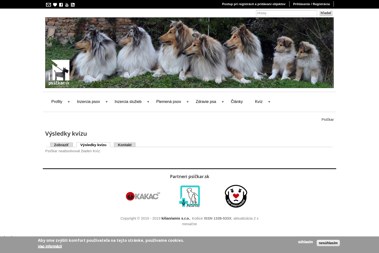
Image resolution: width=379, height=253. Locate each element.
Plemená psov (168, 102)
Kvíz (259, 102)
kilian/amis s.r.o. (175, 218)
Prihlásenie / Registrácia (311, 4)
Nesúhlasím (328, 243)
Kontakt (125, 145)
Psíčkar (328, 119)
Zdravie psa (206, 102)
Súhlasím (305, 242)
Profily (56, 102)
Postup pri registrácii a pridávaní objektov (253, 4)
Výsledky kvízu (95, 145)
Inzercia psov (88, 102)
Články (237, 102)
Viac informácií (50, 246)
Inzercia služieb (128, 102)
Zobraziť (61, 145)
